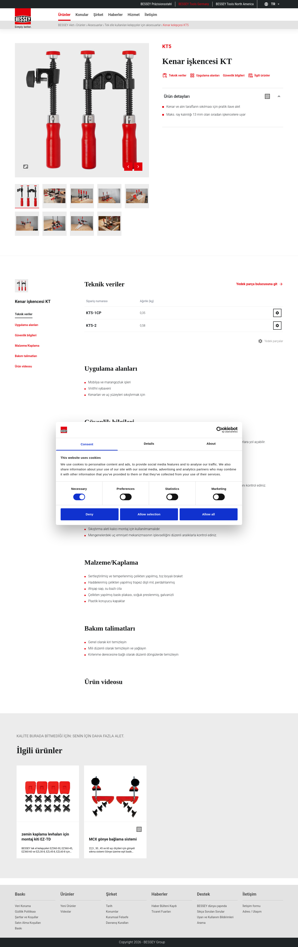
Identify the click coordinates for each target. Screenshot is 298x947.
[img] (82, 110)
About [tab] (211, 443)
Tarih (109, 906)
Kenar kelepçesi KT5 (176, 25)
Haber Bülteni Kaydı (164, 906)
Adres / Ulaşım (252, 911)
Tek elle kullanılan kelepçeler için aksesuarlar (133, 25)
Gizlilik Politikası (25, 911)
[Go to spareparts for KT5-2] (277, 325)
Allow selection (149, 514)
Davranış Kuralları (117, 922)
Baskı (18, 928)
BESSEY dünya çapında (212, 906)
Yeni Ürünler (68, 906)
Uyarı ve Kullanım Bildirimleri (215, 917)
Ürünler (80, 25)
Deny (89, 514)
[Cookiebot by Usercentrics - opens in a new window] (219, 430)
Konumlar (112, 911)
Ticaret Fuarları (161, 911)
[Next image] (138, 166)
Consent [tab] (87, 444)
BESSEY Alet (66, 25)
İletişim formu (252, 906)
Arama (201, 922)
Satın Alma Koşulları (28, 922)
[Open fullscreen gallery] (26, 166)
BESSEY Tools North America (235, 4)
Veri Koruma (23, 906)
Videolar (65, 911)
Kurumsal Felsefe (117, 917)
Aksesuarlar (95, 25)
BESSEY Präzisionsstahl (156, 4)
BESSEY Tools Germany (194, 4)
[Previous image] (128, 166)
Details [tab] (149, 443)
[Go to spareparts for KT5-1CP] (277, 313)
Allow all (208, 514)
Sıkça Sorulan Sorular (211, 911)
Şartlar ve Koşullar (26, 917)
